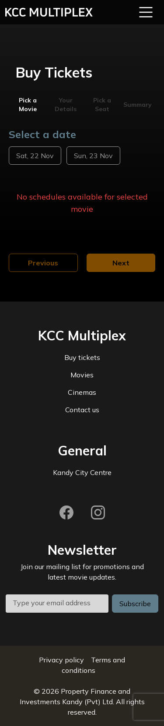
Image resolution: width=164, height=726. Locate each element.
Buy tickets (82, 357)
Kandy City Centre (82, 472)
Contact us (82, 409)
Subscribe (135, 603)
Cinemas (82, 392)
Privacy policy (61, 659)
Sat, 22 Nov (35, 155)
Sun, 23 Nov (93, 155)
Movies (82, 374)
